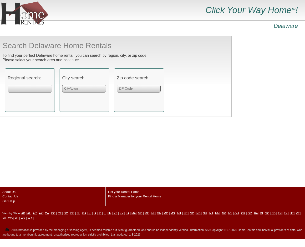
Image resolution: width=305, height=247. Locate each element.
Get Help (8, 201)
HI (89, 213)
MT (179, 213)
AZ (40, 213)
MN (159, 213)
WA (10, 218)
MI (152, 213)
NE (186, 213)
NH (205, 213)
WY (30, 218)
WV (23, 218)
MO (166, 213)
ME (147, 213)
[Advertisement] (267, 107)
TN (280, 213)
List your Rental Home (123, 192)
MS (173, 213)
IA (95, 213)
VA (4, 218)
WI (16, 218)
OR (250, 213)
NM (217, 213)
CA (47, 213)
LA (127, 213)
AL (28, 213)
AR (35, 213)
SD (273, 213)
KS (115, 213)
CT (59, 213)
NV (224, 213)
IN (109, 213)
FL (78, 213)
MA (134, 213)
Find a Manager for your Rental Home (134, 196)
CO (53, 213)
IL (105, 213)
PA (256, 213)
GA (84, 213)
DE (72, 213)
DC (66, 213)
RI (261, 213)
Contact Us (10, 196)
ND (198, 213)
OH (236, 213)
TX (285, 213)
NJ (211, 213)
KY (121, 213)
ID (100, 213)
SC (267, 213)
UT (292, 213)
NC (192, 213)
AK (23, 213)
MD (140, 213)
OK (243, 213)
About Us (8, 192)
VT (298, 213)
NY (230, 213)
